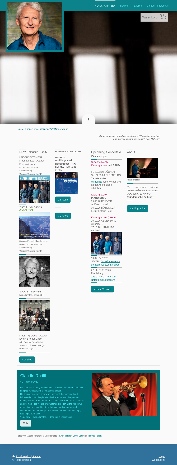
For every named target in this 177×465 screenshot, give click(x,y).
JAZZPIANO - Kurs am (103, 276)
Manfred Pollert (94, 436)
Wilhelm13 (96, 181)
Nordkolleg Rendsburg (103, 279)
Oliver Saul (78, 436)
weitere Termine (102, 289)
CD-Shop (27, 359)
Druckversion (21, 456)
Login (162, 456)
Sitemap (36, 456)
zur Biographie (137, 208)
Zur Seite (63, 199)
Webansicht (158, 459)
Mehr (26, 423)
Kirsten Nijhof (65, 436)
